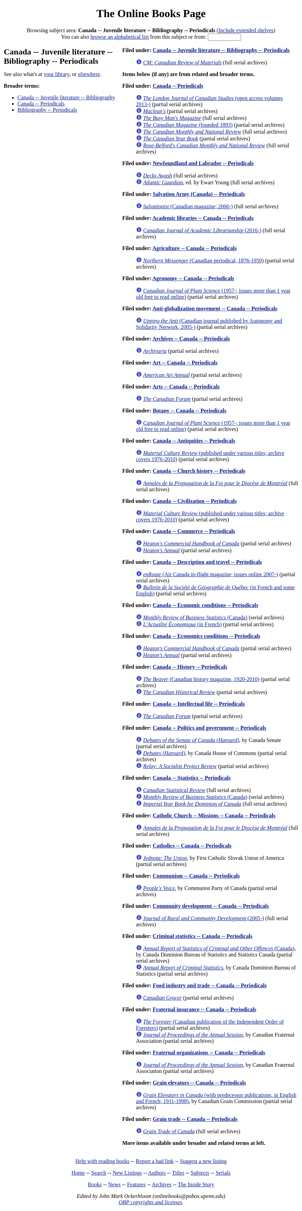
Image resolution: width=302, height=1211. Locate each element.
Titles (178, 1173)
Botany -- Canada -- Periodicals (189, 410)
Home (78, 1173)
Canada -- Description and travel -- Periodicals (207, 562)
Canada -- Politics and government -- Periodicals (209, 728)
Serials (223, 1173)
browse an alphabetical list (119, 37)
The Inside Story (196, 1184)
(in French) (182, 624)
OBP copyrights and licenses (150, 1202)
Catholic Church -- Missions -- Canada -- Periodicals (214, 815)
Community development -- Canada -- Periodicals (211, 906)
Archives (162, 1184)
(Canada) (195, 617)
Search (98, 1173)
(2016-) (202, 230)
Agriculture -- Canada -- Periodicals (194, 248)
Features (136, 1184)
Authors (157, 1173)
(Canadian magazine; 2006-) (188, 206)
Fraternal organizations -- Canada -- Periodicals (209, 1052)
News (114, 1184)
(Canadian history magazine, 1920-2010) (201, 679)
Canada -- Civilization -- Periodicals (195, 501)
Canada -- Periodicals (41, 104)
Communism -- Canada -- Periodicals (196, 876)
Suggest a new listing (203, 1161)
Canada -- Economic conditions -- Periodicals (205, 605)
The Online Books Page (150, 13)
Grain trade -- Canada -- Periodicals (195, 1119)
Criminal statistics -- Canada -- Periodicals (202, 936)
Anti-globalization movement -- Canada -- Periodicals (214, 308)
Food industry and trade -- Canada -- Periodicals (210, 985)
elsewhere (89, 74)
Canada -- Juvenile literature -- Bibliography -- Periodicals (221, 50)
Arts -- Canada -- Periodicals (185, 387)
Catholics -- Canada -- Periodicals (192, 846)
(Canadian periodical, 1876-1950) (203, 260)
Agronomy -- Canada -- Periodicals (193, 278)
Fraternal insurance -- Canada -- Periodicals (204, 1009)
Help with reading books (102, 1161)
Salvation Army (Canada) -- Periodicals (199, 194)
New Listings (127, 1173)
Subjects (200, 1173)
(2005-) (203, 918)
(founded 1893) (187, 125)
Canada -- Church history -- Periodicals (199, 471)
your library (57, 74)
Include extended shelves (246, 30)
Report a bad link (155, 1161)
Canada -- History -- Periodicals (190, 667)
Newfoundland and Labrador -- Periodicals (203, 163)
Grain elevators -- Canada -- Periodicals (199, 1083)
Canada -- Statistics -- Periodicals (192, 778)
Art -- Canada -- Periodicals (184, 363)
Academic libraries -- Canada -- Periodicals (203, 218)
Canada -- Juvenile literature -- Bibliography (66, 97)
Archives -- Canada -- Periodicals (191, 339)
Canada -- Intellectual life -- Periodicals (199, 704)
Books (95, 1184)
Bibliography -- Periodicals (47, 110)
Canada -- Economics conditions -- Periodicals (206, 636)
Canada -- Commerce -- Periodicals (194, 531)
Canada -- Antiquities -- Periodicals (194, 441)
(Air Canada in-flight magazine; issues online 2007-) (210, 574)
